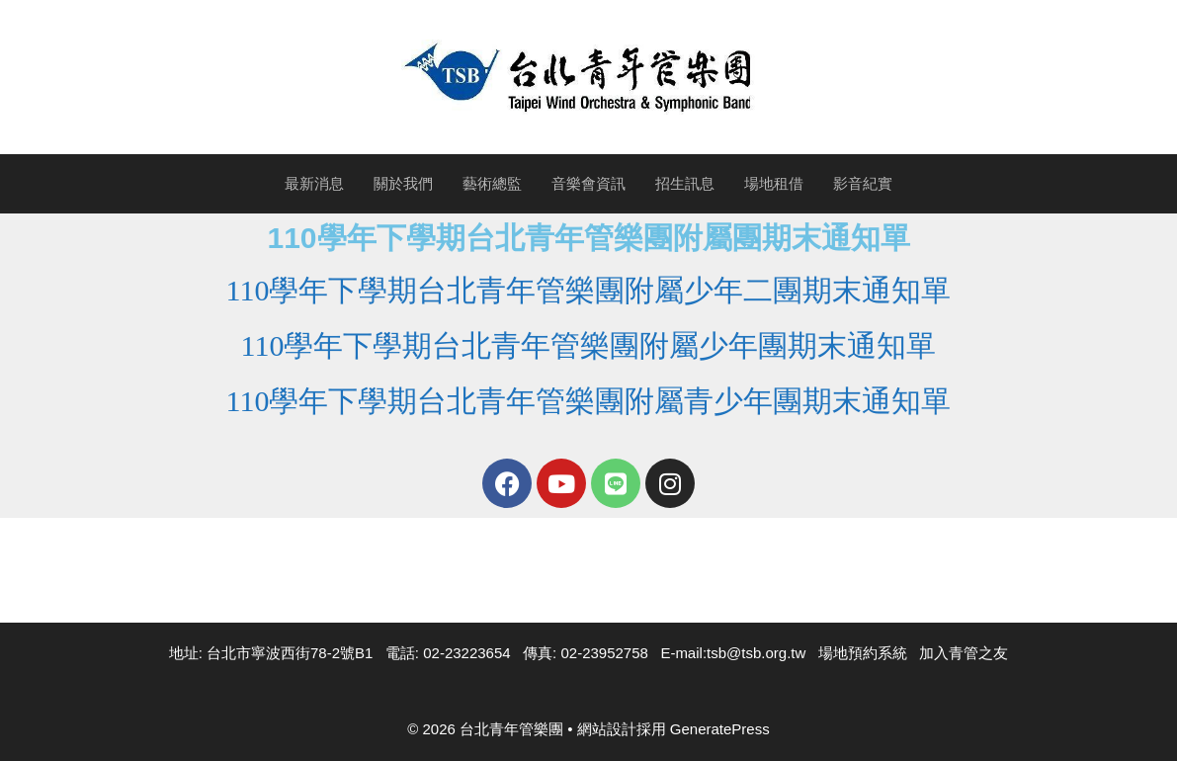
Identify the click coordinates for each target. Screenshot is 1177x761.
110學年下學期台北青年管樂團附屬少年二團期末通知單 (589, 290)
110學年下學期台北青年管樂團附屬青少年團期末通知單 (589, 400)
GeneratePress (720, 728)
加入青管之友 (963, 652)
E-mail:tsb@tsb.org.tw (732, 652)
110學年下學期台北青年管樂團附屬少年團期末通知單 (589, 345)
